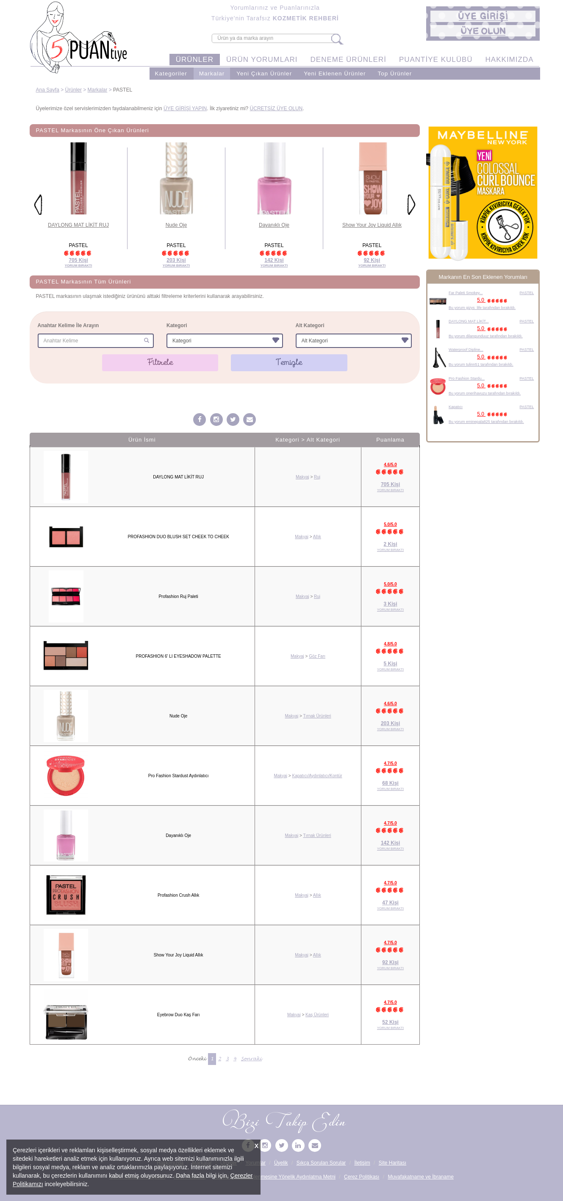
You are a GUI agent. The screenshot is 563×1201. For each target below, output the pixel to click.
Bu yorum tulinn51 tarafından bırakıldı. (481, 364)
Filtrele (160, 362)
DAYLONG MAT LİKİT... (469, 321)
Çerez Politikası (361, 1177)
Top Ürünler (394, 73)
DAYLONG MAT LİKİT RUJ (78, 225)
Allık (317, 536)
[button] (483, 16)
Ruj (317, 477)
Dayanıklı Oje (274, 225)
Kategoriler (171, 73)
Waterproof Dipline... (466, 350)
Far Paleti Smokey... (466, 293)
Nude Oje (176, 225)
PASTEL (527, 293)
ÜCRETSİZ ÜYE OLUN (276, 108)
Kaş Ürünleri (317, 1014)
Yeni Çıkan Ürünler (264, 73)
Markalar (212, 73)
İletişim (362, 1163)
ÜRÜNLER (195, 60)
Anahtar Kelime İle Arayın (68, 325)
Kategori (176, 325)
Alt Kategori (310, 325)
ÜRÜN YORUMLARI (262, 60)
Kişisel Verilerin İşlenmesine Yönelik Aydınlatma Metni (275, 1177)
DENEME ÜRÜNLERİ (348, 60)
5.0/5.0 (390, 524)
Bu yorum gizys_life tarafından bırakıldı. (482, 308)
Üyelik (281, 1163)
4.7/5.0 (390, 763)
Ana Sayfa (47, 90)
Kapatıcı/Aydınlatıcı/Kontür (317, 775)
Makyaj (302, 477)
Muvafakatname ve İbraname (420, 1177)
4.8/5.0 (390, 644)
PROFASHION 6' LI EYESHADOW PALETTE (178, 656)
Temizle (289, 362)
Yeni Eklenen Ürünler (335, 73)
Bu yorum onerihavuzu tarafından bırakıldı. (485, 393)
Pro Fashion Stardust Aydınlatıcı (178, 775)
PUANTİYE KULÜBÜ (436, 60)
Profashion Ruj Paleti (178, 596)
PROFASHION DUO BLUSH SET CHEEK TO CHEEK (178, 536)
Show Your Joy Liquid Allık (372, 225)
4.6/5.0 (390, 464)
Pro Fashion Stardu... (467, 378)
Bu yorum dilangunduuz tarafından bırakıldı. (486, 336)
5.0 (493, 300)
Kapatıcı (456, 407)
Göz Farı (317, 656)
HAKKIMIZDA (509, 60)
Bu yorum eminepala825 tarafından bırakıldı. (486, 422)
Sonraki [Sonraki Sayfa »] (251, 1059)
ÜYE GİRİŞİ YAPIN (185, 108)
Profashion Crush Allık (178, 895)
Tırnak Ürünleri (317, 716)
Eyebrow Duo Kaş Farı (178, 1014)
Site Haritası (392, 1163)
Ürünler (73, 90)
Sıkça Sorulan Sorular (321, 1163)
